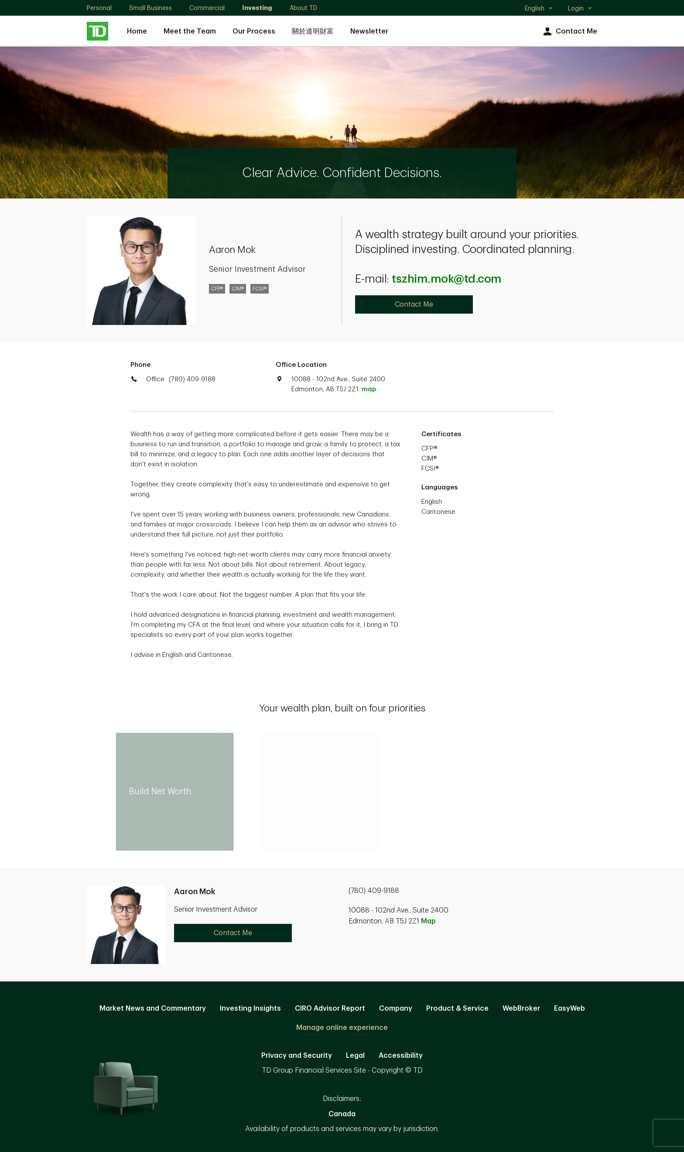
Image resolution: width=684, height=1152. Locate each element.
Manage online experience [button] (342, 1027)
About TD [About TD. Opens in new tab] (303, 8)
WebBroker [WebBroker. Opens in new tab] (521, 1008)
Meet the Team (190, 31)
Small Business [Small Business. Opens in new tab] (150, 8)
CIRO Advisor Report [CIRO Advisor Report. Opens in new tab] (330, 1008)
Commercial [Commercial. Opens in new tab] (207, 8)
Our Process (254, 31)
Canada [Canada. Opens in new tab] (342, 1114)
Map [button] (428, 921)
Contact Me (569, 31)
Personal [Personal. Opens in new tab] (99, 8)
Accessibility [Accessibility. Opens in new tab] (401, 1055)
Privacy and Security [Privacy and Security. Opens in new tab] (296, 1055)
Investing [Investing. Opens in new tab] (257, 8)
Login (580, 8)
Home (137, 31)
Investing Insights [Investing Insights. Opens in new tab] (250, 1008)
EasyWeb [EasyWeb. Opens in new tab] (569, 1008)
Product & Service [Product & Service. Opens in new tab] (457, 1008)
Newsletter (369, 31)
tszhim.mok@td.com (447, 279)
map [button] (369, 389)
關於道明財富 (313, 31)
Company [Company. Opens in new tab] (395, 1008)
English (539, 9)
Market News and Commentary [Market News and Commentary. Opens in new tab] (152, 1008)
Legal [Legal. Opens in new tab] (355, 1055)
